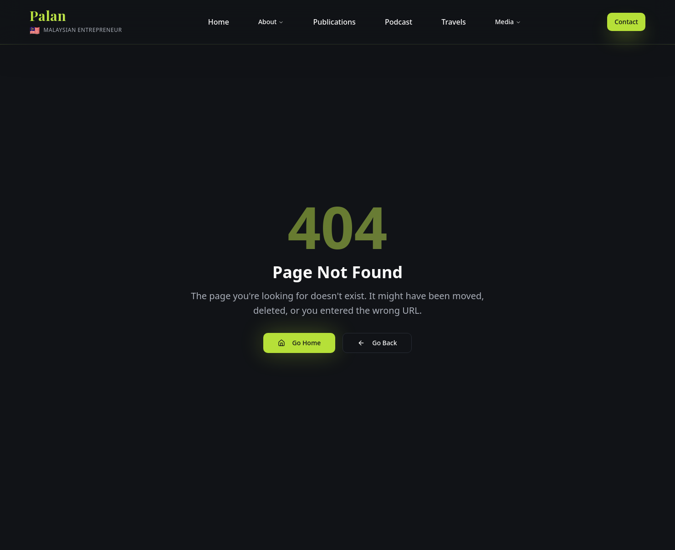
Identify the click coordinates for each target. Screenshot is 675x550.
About (271, 21)
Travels (453, 22)
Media (508, 21)
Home (218, 22)
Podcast (398, 22)
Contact (626, 21)
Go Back (377, 342)
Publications (334, 22)
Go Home (299, 342)
